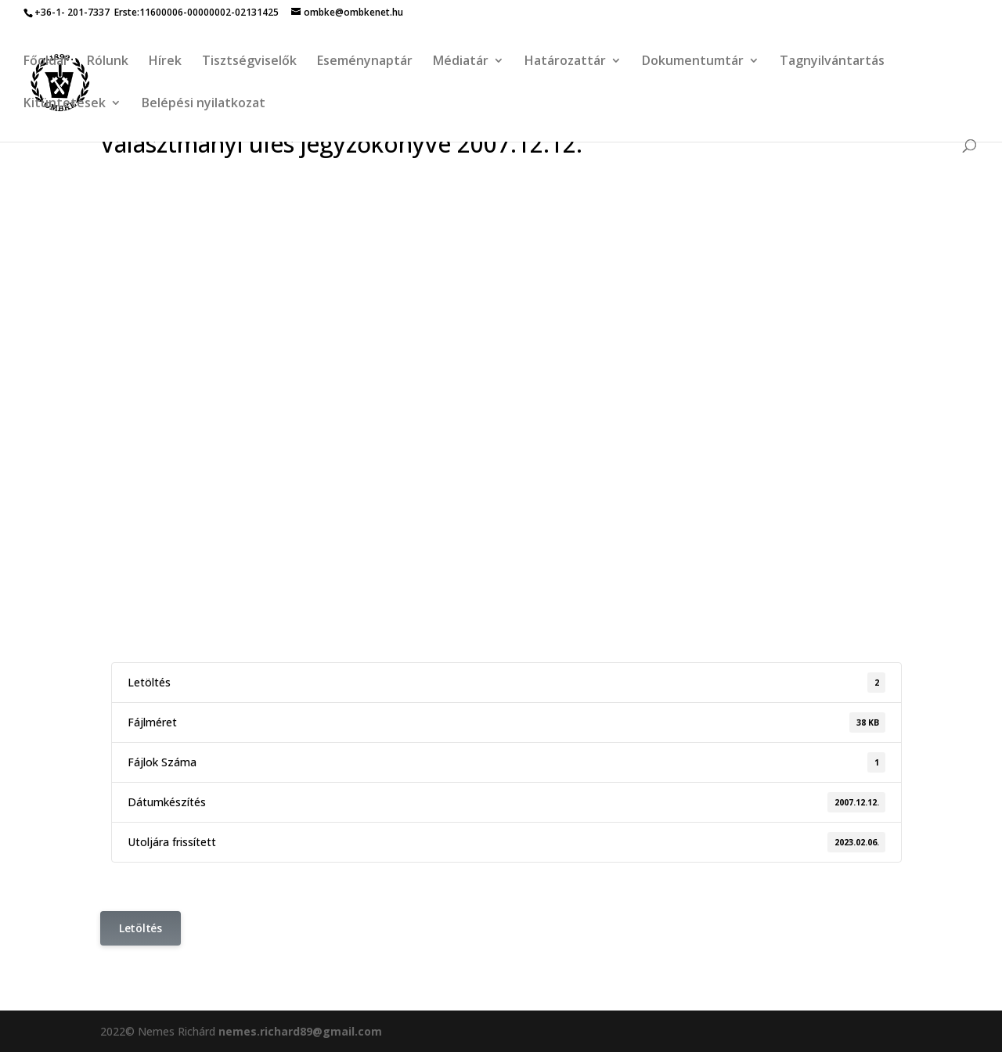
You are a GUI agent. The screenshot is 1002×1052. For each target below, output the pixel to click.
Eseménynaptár (365, 62)
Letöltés (140, 927)
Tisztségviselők (249, 62)
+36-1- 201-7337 (72, 12)
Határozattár (565, 62)
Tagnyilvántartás (832, 62)
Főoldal (45, 62)
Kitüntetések (64, 104)
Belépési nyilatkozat (203, 104)
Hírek (165, 62)
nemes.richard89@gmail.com (300, 1031)
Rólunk (107, 62)
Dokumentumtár (693, 62)
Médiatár (460, 62)
